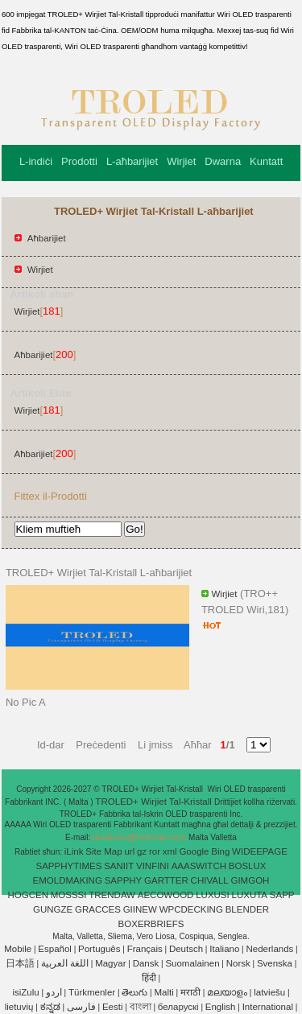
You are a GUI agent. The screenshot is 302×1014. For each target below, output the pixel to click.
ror (154, 851)
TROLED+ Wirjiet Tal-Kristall (154, 801)
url (129, 851)
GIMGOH (249, 880)
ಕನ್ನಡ (50, 1007)
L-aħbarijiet (132, 161)
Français (145, 949)
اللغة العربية (65, 963)
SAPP (282, 895)
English (220, 1007)
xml (170, 851)
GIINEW (140, 909)
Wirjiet (181, 161)
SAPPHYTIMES (69, 866)
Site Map (103, 851)
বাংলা (140, 1007)
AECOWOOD (166, 895)
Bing (220, 851)
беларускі (178, 1007)
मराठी (190, 992)
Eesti (112, 1007)
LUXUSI (213, 895)
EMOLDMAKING (67, 880)
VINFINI (152, 866)
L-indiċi (35, 161)
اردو (54, 992)
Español (55, 949)
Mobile (17, 949)
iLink (74, 851)
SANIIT (119, 866)
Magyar (110, 963)
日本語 (20, 963)
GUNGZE (52, 909)
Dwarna (223, 161)
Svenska (274, 963)
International (267, 1007)
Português (99, 949)
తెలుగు (134, 992)
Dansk (146, 963)
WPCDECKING (191, 909)
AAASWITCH (199, 866)
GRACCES (98, 909)
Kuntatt (266, 161)
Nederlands (270, 949)
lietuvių (19, 1007)
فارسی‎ (81, 1007)
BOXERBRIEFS (151, 924)
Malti (163, 992)
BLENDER (247, 909)
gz (142, 851)
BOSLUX (248, 866)
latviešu (269, 992)
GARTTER (166, 880)
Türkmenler (91, 992)
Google (194, 851)
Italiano (224, 949)
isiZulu (25, 992)
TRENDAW (112, 895)
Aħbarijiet (46, 238)
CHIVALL (210, 880)
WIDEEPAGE (260, 851)
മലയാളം (227, 992)
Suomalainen (192, 963)
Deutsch (186, 949)
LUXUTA (250, 895)
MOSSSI (69, 895)
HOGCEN (27, 895)
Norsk (238, 963)
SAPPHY (124, 880)
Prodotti (79, 161)
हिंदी (149, 978)
